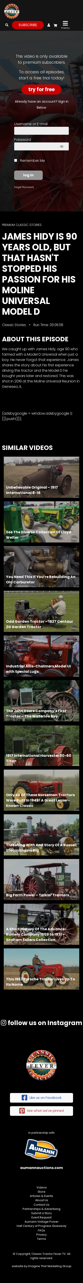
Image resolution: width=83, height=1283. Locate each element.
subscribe (28, 24)
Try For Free (41, 89)
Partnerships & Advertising (41, 1209)
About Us (41, 1200)
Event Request (41, 1217)
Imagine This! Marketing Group (49, 1266)
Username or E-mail (31, 124)
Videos (42, 1187)
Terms (41, 1239)
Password (22, 139)
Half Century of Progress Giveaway (41, 1226)
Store (41, 1192)
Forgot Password (24, 187)
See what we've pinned (41, 1111)
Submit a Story (41, 1213)
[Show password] (61, 146)
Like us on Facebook (42, 1098)
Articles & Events (41, 1196)
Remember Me (29, 160)
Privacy (41, 1235)
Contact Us (41, 1205)
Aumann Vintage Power (42, 1222)
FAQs (41, 1230)
